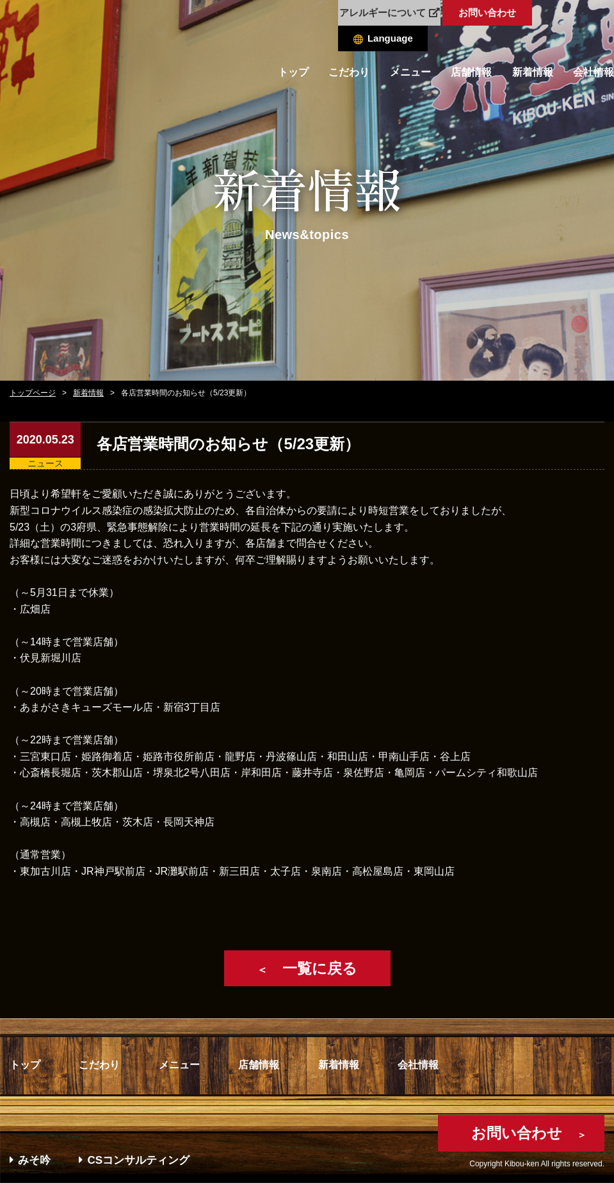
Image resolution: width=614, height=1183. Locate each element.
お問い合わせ (487, 12)
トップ (293, 72)
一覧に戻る (307, 968)
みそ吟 (30, 1160)
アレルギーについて (389, 12)
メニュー (410, 72)
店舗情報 (471, 72)
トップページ (33, 392)
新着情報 (532, 72)
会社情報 (593, 72)
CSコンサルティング (134, 1160)
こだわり (348, 72)
